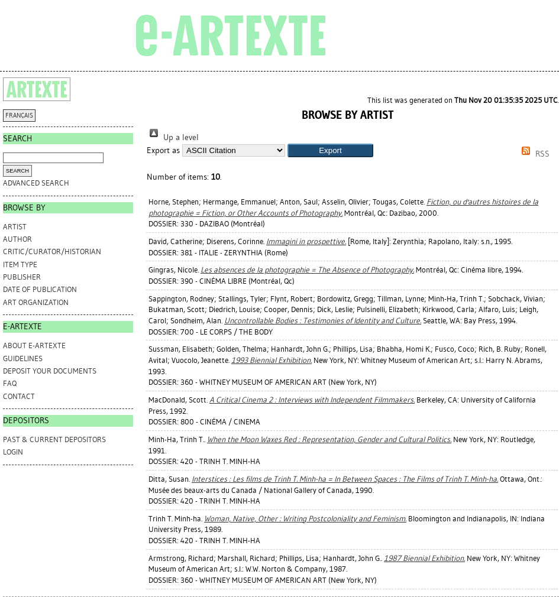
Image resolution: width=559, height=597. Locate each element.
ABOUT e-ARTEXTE (34, 345)
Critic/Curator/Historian (52, 251)
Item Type (20, 264)
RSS (534, 154)
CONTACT (19, 396)
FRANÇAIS (19, 115)
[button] (330, 150)
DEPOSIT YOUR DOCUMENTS (49, 370)
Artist (15, 226)
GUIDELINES (23, 358)
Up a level (173, 137)
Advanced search (36, 183)
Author (17, 239)
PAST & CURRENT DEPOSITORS (54, 439)
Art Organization (36, 302)
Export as (163, 150)
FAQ (10, 383)
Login (13, 451)
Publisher (22, 276)
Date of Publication (40, 289)
